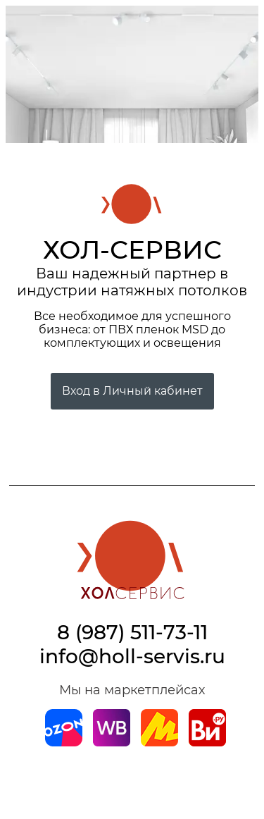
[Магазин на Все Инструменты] (207, 742)
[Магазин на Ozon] (63, 742)
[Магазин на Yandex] (159, 742)
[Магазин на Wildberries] (111, 742)
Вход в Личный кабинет (132, 391)
